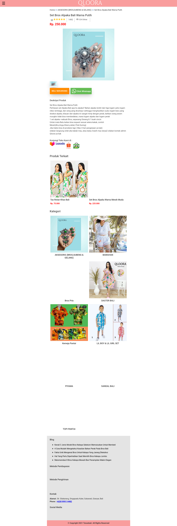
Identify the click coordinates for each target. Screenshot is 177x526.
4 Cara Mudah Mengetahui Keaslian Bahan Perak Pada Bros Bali (81, 449)
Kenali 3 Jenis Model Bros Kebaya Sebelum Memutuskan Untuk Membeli (85, 445)
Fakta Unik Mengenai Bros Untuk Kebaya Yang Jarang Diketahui (81, 452)
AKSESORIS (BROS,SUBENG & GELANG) (74, 10)
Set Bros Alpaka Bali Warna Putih (108, 10)
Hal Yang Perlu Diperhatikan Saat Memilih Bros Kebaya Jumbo (81, 456)
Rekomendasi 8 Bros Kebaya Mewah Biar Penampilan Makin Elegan (83, 460)
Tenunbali (87, 523)
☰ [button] (3, 3)
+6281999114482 (64, 501)
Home (52, 10)
